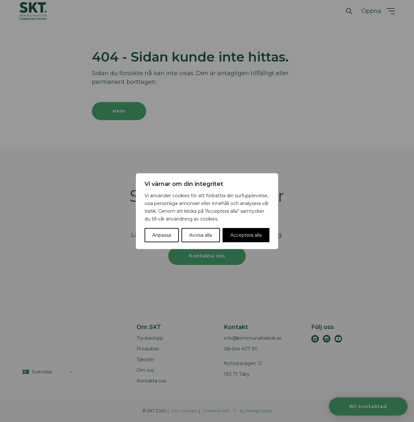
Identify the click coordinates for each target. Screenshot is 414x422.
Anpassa (161, 235)
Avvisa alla (200, 235)
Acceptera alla (246, 235)
